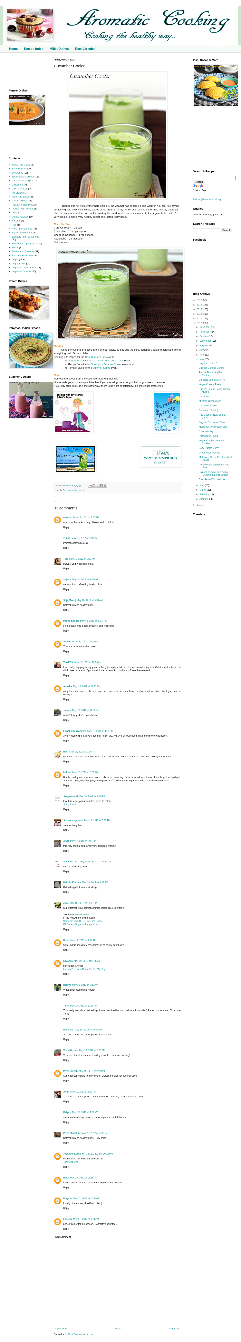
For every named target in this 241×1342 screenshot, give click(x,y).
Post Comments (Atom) (80, 1334)
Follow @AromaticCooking (207, 199)
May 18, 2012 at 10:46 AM (85, 641)
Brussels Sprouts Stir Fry (212, 379)
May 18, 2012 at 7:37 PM (98, 861)
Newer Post (61, 1328)
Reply (66, 527)
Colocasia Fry (206, 431)
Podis (15, 212)
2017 (200, 300)
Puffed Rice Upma (208, 436)
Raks (66, 1177)
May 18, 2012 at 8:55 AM (86, 517)
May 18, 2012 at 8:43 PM (95, 882)
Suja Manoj (69, 600)
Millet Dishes (59, 48)
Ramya (67, 985)
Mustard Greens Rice (210, 401)
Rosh (66, 940)
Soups (15, 247)
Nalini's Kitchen (72, 882)
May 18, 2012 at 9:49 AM (85, 579)
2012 (200, 323)
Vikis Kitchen (70, 1050)
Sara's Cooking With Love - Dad (105, 360)
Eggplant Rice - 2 (208, 363)
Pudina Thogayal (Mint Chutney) (210, 374)
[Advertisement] (25, 71)
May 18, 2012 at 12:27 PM (86, 686)
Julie (66, 903)
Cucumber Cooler (208, 405)
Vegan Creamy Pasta (210, 384)
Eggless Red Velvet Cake (212, 422)
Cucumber (79, 490)
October (203, 336)
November (205, 331)
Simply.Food (75, 360)
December (205, 327)
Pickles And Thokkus (23, 208)
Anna (66, 1091)
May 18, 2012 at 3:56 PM (85, 772)
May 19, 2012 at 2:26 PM (92, 1050)
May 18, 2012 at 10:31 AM (93, 621)
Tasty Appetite (70, 1162)
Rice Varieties (85, 48)
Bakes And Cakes (21, 164)
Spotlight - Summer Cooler (106, 364)
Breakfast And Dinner (23, 176)
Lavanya (68, 961)
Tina (65, 559)
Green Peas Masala (209, 452)
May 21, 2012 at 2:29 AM (86, 1198)
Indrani (67, 772)
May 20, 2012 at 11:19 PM (83, 1177)
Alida (66, 841)
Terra (66, 1005)
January (203, 499)
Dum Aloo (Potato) (208, 410)
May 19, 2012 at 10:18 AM (83, 1005)
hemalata (68, 1029)
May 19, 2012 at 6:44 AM (87, 961)
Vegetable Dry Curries (23, 267)
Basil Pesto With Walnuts (212, 479)
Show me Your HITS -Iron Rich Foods (82, 921)
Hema (68, 485)
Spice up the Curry (73, 861)
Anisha (67, 641)
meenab (67, 517)
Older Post (174, 1328)
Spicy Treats (69, 804)
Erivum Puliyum (80, 914)
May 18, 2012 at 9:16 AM (84, 538)
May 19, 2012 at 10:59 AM (88, 1029)
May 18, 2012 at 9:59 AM (90, 600)
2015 (200, 309)
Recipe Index (33, 48)
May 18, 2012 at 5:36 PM (97, 820)
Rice (14, 224)
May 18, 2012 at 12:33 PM (85, 710)
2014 (200, 314)
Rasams (16, 220)
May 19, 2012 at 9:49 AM (85, 985)
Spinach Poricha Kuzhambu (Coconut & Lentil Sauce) (213, 473)
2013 (200, 318)
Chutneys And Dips (22, 180)
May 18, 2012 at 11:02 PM (83, 903)
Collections (17, 184)
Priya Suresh (70, 1071)
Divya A (67, 1198)
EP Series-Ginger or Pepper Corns (81, 924)
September (205, 340)
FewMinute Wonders (74, 731)
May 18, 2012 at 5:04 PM (92, 796)
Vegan (15, 259)
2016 (200, 304)
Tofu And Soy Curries (23, 255)
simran (67, 710)
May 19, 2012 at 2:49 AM (83, 940)
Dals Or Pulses (19, 188)
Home (13, 48)
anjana (67, 579)
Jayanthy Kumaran (73, 1153)
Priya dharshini (71, 1133)
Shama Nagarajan (73, 820)
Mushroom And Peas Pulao (213, 426)
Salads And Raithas (22, 232)
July (201, 350)
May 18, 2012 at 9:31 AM (82, 559)
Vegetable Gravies (21, 271)
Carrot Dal (204, 396)
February (204, 494)
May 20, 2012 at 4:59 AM (85, 1112)
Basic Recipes (19, 168)
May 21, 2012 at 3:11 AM (86, 1219)
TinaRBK (68, 662)
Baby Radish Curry (209, 448)
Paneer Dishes (19, 200)
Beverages (68, 490)
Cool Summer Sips (96, 357)
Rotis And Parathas (22, 228)
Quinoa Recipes (20, 216)
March (203, 489)
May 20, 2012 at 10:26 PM (99, 1153)
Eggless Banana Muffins (211, 368)
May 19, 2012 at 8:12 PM (83, 1091)
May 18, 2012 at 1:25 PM (100, 731)
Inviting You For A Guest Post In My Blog (84, 969)
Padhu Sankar (71, 621)
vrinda (66, 538)
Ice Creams (18, 192)
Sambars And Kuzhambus (25, 236)
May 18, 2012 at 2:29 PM (82, 751)
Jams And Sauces (21, 196)
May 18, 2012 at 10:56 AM (87, 662)
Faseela (67, 1219)
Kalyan (67, 1112)
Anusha (67, 686)
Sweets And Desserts (23, 251)
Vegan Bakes (19, 263)
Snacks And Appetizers (24, 243)
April (202, 485)
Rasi (65, 751)
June (202, 354)
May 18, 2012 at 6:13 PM (83, 841)
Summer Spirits (101, 367)
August (203, 345)
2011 (200, 504)
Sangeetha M (70, 796)
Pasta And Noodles (22, 204)
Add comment (63, 1237)
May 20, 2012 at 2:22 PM (94, 1133)
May (202, 359)
